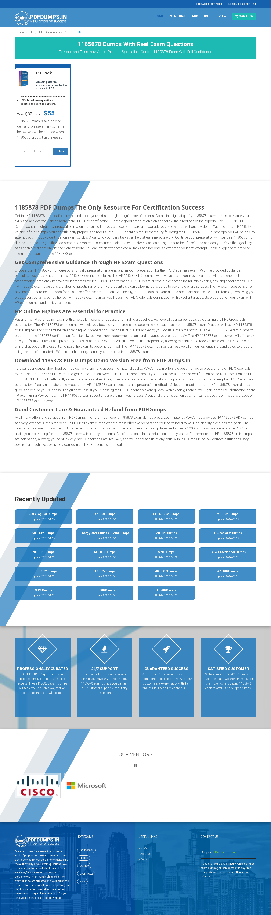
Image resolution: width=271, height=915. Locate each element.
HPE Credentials (50, 32)
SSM (82, 881)
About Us (200, 16)
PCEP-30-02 (86, 850)
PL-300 (84, 858)
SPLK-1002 (86, 873)
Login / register (239, 4)
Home (159, 16)
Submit (60, 151)
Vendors (177, 16)
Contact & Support (209, 4)
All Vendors (147, 848)
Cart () (244, 16)
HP (31, 32)
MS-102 (84, 865)
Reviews (222, 16)
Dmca (144, 859)
